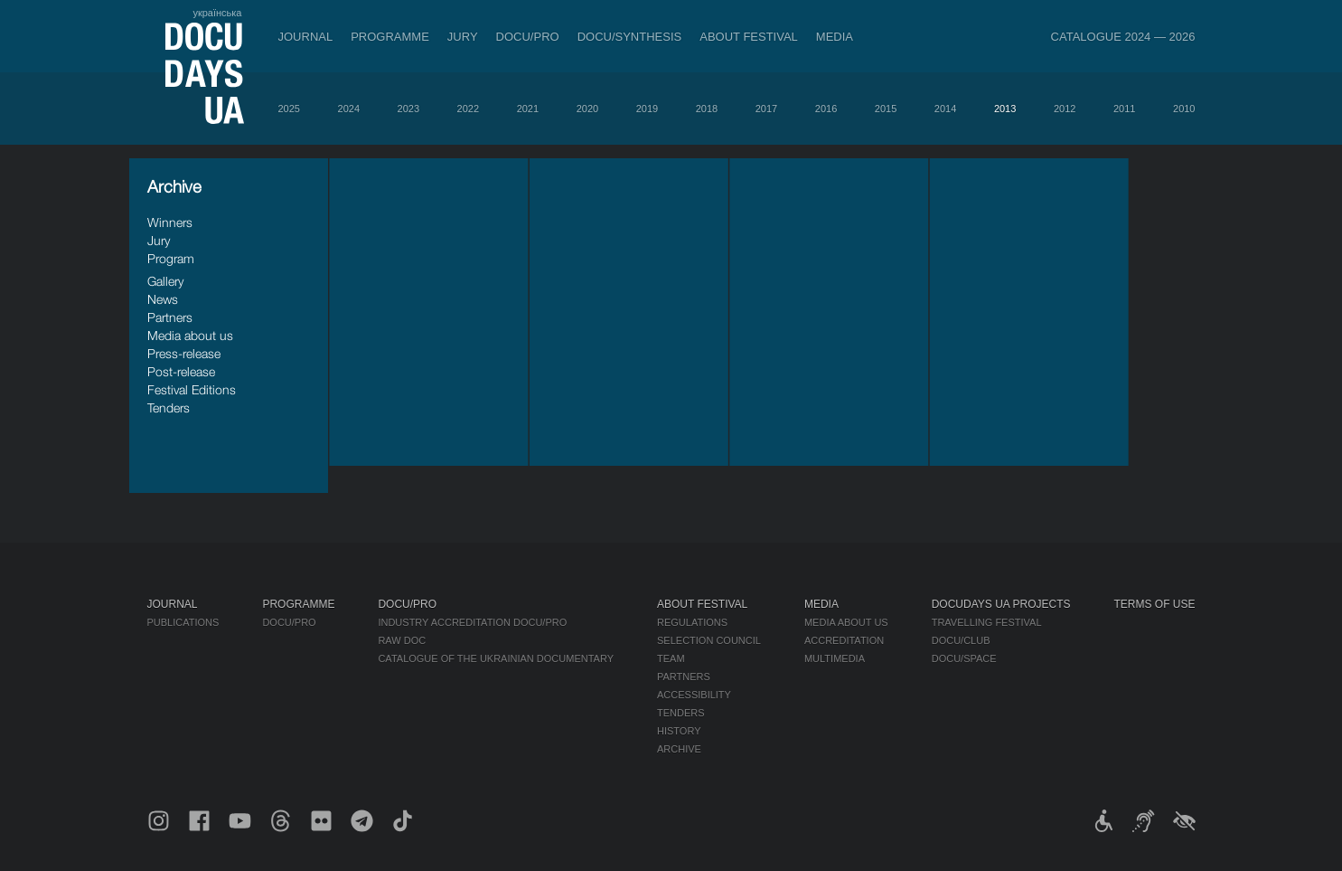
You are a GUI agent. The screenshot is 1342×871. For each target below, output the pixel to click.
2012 (1064, 108)
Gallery (165, 281)
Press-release (184, 353)
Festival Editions (191, 389)
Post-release (181, 371)
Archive (679, 748)
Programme (390, 36)
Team (671, 658)
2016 (826, 108)
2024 (349, 108)
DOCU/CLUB (961, 640)
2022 (468, 108)
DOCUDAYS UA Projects (1001, 604)
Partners (169, 317)
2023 (408, 108)
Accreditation (844, 640)
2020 (587, 108)
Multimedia (834, 658)
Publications (183, 622)
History (679, 730)
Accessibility (694, 694)
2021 (528, 108)
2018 (707, 108)
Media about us (190, 335)
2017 (766, 108)
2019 (647, 108)
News (162, 299)
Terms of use (1155, 604)
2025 (289, 108)
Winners (169, 222)
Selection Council (709, 640)
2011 (1124, 108)
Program (170, 258)
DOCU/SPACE (964, 658)
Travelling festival (987, 622)
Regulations (692, 622)
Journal (305, 36)
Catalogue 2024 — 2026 (1123, 36)
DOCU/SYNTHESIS (629, 36)
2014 (945, 108)
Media (834, 36)
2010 (1184, 108)
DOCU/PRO (527, 36)
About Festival (748, 36)
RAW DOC (402, 640)
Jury (462, 36)
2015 (885, 108)
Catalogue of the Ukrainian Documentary (496, 658)
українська (216, 12)
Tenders (168, 407)
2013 (1005, 108)
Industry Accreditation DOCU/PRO (472, 622)
